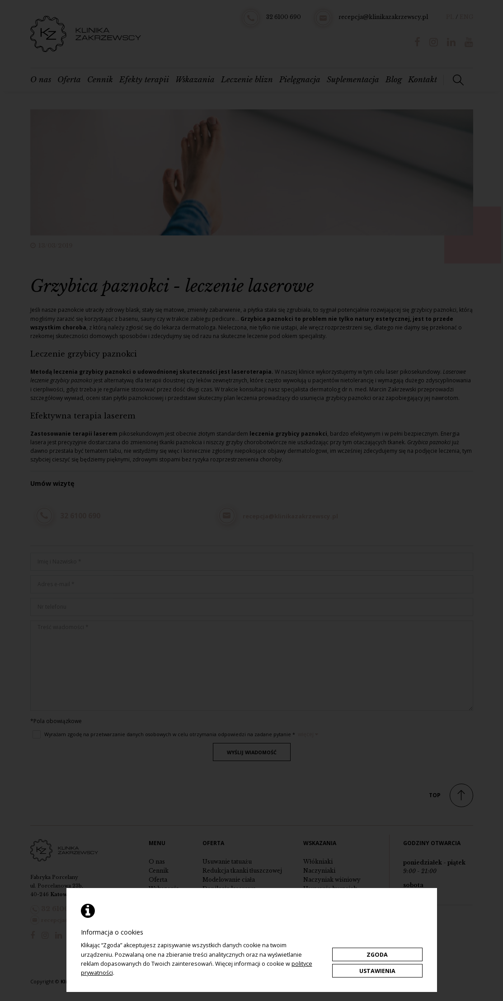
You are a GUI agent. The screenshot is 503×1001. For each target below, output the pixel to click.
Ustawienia (377, 971)
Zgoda (377, 955)
